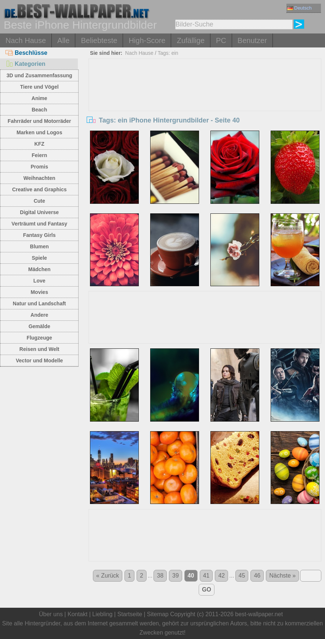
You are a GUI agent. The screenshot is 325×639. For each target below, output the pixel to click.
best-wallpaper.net (259, 614)
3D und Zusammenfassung (39, 75)
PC (221, 40)
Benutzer (252, 40)
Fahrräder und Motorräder (39, 121)
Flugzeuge (39, 338)
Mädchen (39, 269)
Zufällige (191, 40)
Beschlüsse (26, 53)
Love (39, 281)
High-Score (147, 40)
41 (206, 575)
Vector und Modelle (39, 360)
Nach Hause (26, 40)
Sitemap (158, 614)
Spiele (39, 258)
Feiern (39, 155)
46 (257, 575)
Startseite (129, 614)
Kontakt (77, 614)
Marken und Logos (39, 132)
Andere (39, 315)
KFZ (39, 144)
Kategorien (26, 64)
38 (160, 575)
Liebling (102, 614)
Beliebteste (99, 40)
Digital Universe (39, 212)
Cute (39, 201)
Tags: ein (168, 53)
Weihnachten (39, 178)
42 (221, 575)
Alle (63, 40)
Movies (39, 292)
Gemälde (39, 326)
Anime (39, 98)
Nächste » (282, 575)
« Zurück (107, 575)
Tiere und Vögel (39, 87)
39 (175, 575)
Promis (39, 167)
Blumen (39, 246)
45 (242, 575)
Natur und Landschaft (39, 303)
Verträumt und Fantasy (39, 224)
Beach (39, 110)
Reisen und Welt (39, 349)
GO (206, 589)
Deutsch (299, 8)
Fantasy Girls (39, 235)
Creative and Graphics (39, 189)
